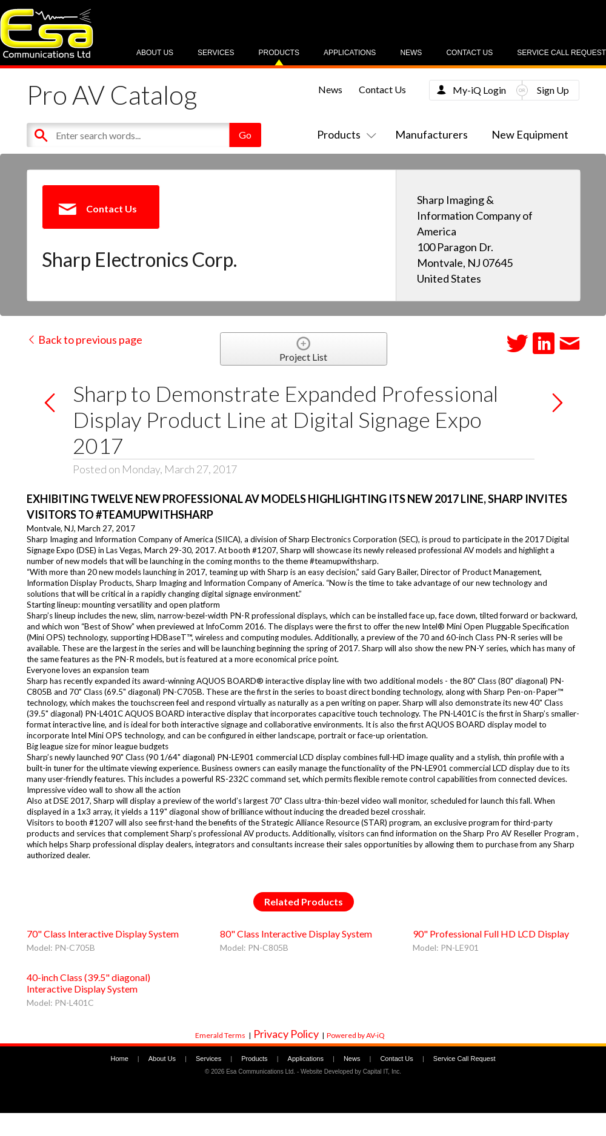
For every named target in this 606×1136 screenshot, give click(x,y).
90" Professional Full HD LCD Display (491, 933)
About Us (154, 52)
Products (279, 52)
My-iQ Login (479, 90)
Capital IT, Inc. (382, 1071)
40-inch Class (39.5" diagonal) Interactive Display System (88, 982)
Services (216, 52)
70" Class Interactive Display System (103, 933)
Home (119, 1058)
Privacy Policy (286, 1033)
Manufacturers (431, 134)
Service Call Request (561, 52)
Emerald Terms (220, 1035)
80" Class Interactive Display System (296, 933)
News (411, 52)
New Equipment (529, 134)
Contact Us (469, 52)
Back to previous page (84, 339)
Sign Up (553, 90)
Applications (350, 52)
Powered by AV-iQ (356, 1035)
